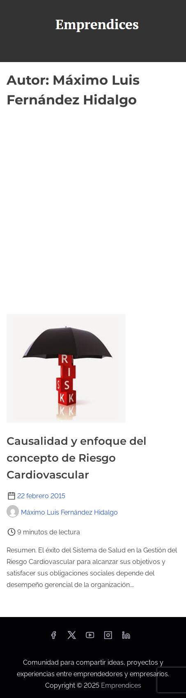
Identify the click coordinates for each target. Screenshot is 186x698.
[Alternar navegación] (93, 52)
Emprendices (121, 685)
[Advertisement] (93, 208)
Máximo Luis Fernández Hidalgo (62, 512)
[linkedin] (126, 638)
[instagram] (108, 638)
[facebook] (53, 638)
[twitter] (71, 638)
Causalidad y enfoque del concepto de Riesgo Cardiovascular (77, 458)
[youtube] (90, 638)
